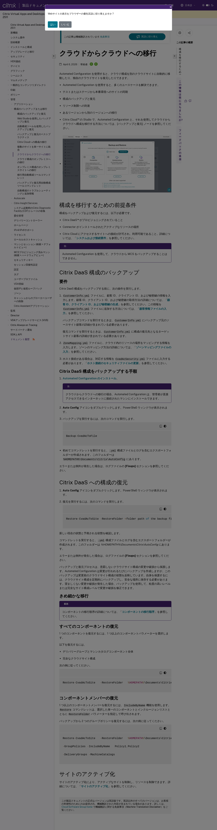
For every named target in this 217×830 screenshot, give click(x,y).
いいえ (65, 24)
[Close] (171, 7)
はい (52, 24)
